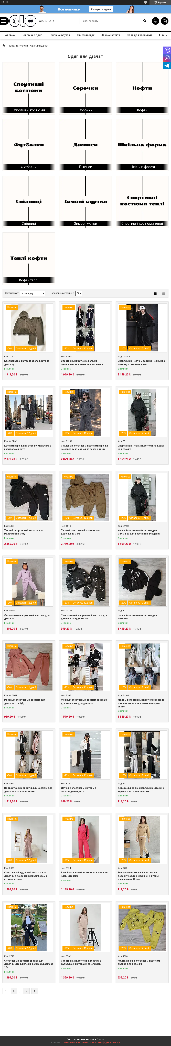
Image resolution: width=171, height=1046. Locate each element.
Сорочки (85, 110)
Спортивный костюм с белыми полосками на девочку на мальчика (82, 363)
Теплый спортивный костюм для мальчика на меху (23, 532)
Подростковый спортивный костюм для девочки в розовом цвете (28, 790)
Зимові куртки (85, 223)
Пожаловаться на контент (75, 1042)
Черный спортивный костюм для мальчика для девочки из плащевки (139, 532)
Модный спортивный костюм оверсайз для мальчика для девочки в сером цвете (141, 703)
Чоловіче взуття (59, 35)
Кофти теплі (28, 280)
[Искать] (145, 21)
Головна (9, 35)
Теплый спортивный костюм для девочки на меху (80, 532)
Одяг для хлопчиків (139, 35)
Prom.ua (100, 1039)
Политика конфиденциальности (105, 1042)
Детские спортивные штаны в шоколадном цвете (78, 790)
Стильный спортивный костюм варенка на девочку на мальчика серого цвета (84, 447)
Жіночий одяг (85, 35)
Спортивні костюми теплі (142, 223)
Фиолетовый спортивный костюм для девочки (27, 617)
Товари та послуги (17, 45)
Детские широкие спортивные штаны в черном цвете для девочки (141, 790)
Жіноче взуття (110, 35)
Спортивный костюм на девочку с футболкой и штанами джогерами (81, 962)
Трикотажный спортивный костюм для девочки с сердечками (84, 617)
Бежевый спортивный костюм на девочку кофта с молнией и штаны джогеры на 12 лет (138, 876)
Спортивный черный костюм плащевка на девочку (141, 447)
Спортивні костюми (29, 110)
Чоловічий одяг (32, 35)
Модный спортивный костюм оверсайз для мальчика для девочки (84, 701)
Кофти (142, 110)
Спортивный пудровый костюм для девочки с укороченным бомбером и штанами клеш (25, 876)
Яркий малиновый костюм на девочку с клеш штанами (84, 874)
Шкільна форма (142, 167)
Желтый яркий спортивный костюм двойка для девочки (139, 962)
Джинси (85, 167)
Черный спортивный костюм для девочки (137, 617)
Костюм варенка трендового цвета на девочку (26, 363)
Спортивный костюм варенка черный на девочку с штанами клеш (141, 363)
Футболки (29, 167)
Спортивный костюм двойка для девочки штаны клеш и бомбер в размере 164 (28, 964)
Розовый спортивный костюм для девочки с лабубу (24, 701)
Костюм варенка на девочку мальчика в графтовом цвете (27, 447)
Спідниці (29, 223)
